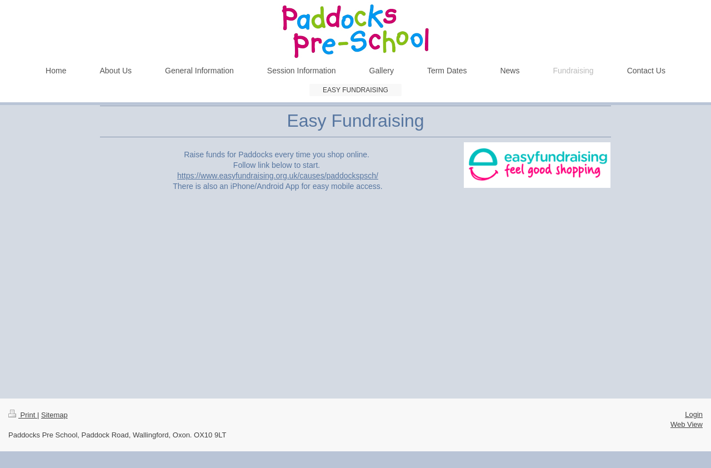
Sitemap (54, 415)
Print (22, 415)
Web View (686, 424)
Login (694, 414)
